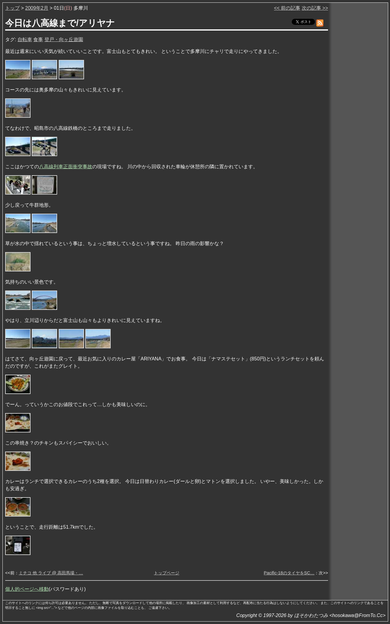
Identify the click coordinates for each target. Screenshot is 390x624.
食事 (38, 39)
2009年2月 (36, 8)
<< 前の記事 (287, 8)
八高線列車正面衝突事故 (65, 166)
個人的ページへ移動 (27, 589)
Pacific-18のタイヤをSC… (289, 572)
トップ (12, 8)
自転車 (25, 39)
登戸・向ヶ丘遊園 (63, 39)
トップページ (166, 572)
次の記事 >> (315, 8)
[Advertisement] (358, 96)
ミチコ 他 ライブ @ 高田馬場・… (51, 572)
